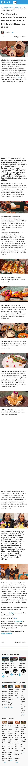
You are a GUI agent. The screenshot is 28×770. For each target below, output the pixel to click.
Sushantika (6, 762)
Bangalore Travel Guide (8, 7)
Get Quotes (7, 672)
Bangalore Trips (18, 7)
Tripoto (5, 707)
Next (24, 667)
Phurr (19, 77)
